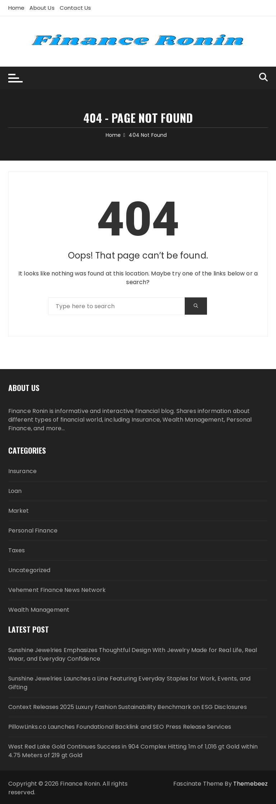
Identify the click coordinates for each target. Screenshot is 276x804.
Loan (15, 491)
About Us (41, 8)
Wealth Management (39, 610)
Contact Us (75, 8)
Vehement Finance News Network (57, 590)
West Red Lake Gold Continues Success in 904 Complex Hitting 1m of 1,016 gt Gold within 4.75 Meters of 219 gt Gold (133, 750)
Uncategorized (29, 570)
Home (16, 8)
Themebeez (250, 784)
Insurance (22, 471)
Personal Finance (33, 530)
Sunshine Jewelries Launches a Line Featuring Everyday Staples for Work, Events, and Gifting (129, 682)
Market (18, 511)
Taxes (16, 550)
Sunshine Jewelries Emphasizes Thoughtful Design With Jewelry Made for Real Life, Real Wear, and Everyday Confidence (132, 654)
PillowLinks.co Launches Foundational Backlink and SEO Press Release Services (119, 727)
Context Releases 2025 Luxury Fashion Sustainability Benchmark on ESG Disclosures (127, 707)
